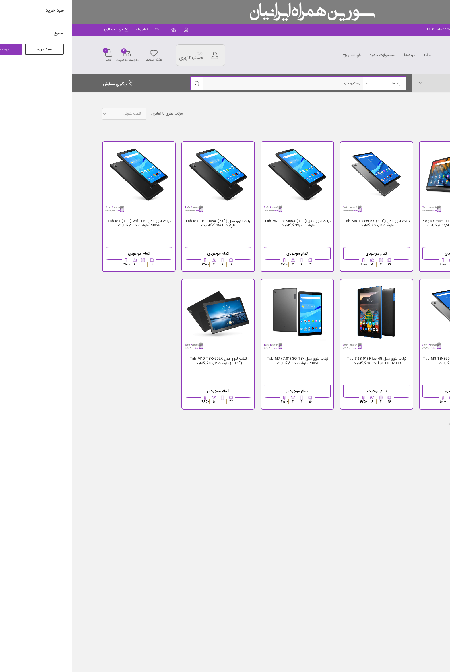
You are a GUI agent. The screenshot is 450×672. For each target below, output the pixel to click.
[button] (380, 83)
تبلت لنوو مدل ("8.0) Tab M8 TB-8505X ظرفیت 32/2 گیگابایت (383, 361)
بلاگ (84, 29)
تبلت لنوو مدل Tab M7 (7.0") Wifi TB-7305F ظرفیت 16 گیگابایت (66, 223)
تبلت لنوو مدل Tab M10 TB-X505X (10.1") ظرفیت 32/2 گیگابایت (145, 361)
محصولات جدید (310, 55)
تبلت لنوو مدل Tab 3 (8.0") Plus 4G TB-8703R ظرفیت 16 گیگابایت (304, 361)
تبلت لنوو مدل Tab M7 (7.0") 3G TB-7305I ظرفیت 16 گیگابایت (225, 361)
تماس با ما (69, 29)
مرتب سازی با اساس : (94, 113)
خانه (355, 55)
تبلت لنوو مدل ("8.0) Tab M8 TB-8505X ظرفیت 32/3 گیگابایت (304, 223)
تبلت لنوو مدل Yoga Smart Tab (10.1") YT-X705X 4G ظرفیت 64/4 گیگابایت (383, 223)
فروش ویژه (279, 55)
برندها (337, 55)
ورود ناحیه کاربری (43, 29)
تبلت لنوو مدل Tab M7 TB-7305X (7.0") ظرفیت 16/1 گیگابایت (146, 223)
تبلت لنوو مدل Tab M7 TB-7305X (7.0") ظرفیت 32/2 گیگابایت (225, 223)
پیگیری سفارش (46, 84)
